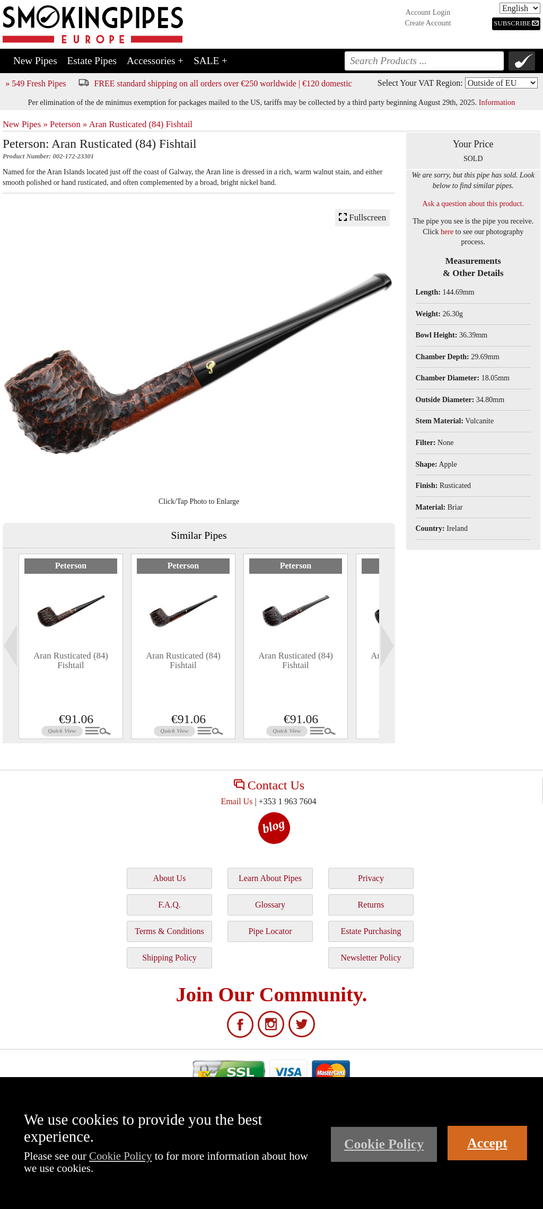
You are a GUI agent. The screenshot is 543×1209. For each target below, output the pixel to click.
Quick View (62, 730)
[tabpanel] (71, 646)
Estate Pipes (92, 60)
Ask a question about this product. (473, 204)
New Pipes (35, 60)
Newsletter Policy (370, 957)
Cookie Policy (120, 1156)
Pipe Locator (270, 931)
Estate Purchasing (370, 931)
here (447, 232)
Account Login (428, 12)
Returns (371, 904)
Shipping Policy (169, 957)
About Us (169, 878)
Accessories (155, 60)
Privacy (371, 878)
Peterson (71, 565)
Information (497, 102)
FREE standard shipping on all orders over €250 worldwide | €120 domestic (223, 83)
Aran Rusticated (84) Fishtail (140, 124)
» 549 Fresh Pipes (35, 83)
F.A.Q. (169, 904)
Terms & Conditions (169, 931)
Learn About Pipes (270, 878)
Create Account (428, 23)
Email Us (236, 801)
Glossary (270, 904)
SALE (210, 60)
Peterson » (68, 124)
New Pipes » (25, 124)
